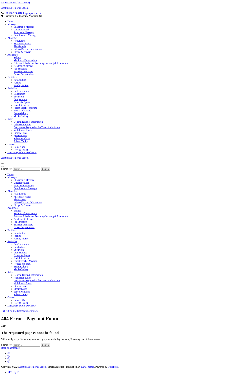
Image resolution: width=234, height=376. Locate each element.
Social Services (21, 105)
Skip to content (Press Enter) (15, 2)
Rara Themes (87, 366)
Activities (12, 88)
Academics (12, 54)
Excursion (19, 96)
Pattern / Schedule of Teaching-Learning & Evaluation (41, 63)
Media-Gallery (21, 116)
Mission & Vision (22, 43)
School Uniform (22, 138)
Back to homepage (10, 348)
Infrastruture (20, 80)
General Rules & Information (28, 121)
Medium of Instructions (25, 60)
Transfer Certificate (23, 71)
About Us (12, 38)
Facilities (12, 77)
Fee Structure (20, 68)
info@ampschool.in (31, 13)
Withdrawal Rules (22, 130)
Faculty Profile (21, 85)
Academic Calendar (23, 66)
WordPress (113, 366)
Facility (17, 82)
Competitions (20, 99)
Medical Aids (20, 135)
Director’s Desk (21, 29)
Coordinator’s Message (25, 35)
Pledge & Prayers (22, 52)
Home (10, 21)
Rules (10, 119)
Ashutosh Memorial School (15, 8)
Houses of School (22, 110)
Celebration (19, 93)
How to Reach (21, 149)
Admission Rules (22, 124)
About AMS (20, 40)
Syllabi (17, 57)
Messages (12, 24)
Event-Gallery (21, 113)
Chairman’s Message (24, 26)
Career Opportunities (24, 74)
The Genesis (20, 46)
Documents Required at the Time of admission (37, 127)
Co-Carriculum (21, 91)
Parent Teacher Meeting (25, 107)
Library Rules (20, 133)
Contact (11, 144)
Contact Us (19, 147)
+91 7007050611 (12, 13)
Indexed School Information (28, 49)
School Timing (21, 141)
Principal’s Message (23, 32)
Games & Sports (22, 102)
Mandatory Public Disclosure (22, 152)
